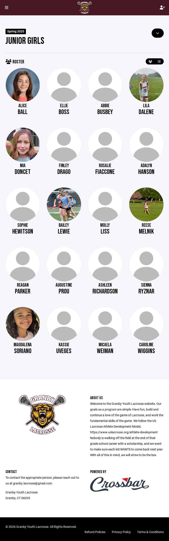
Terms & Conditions (150, 532)
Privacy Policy (121, 532)
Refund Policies (95, 532)
